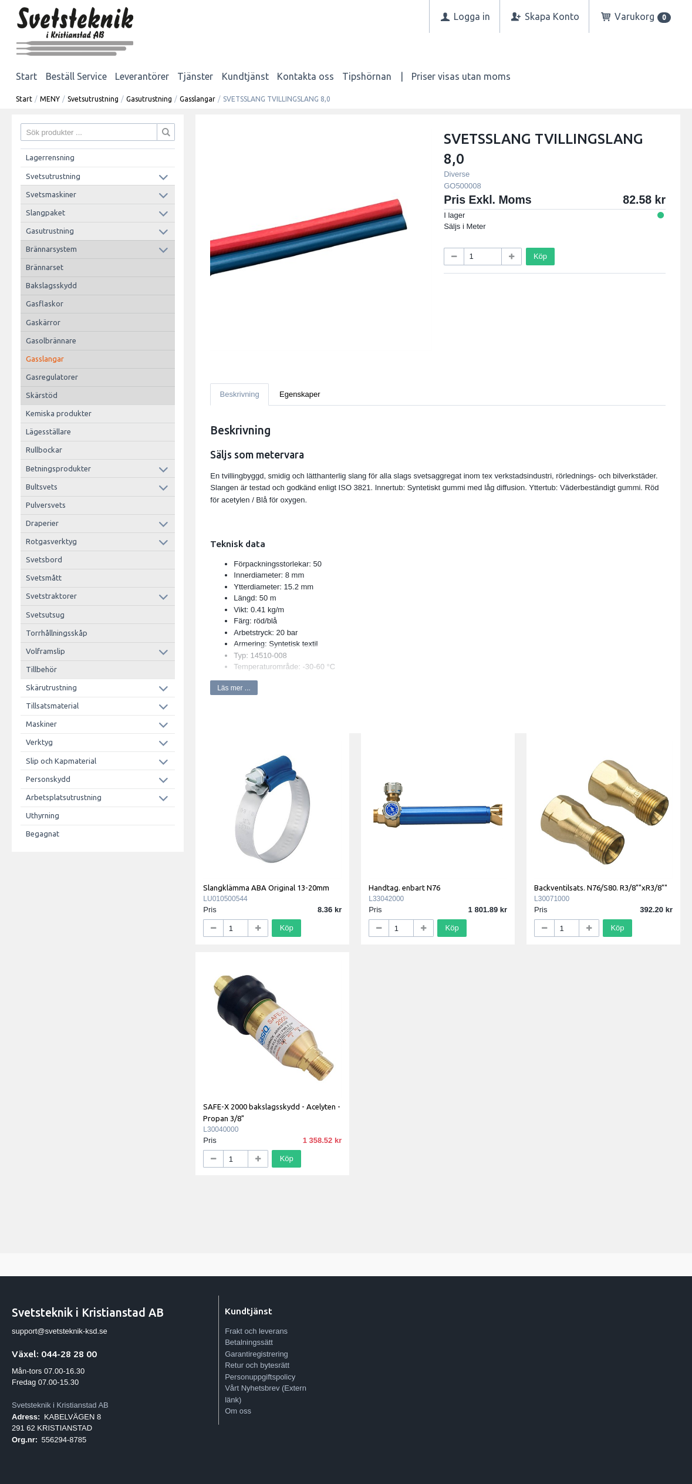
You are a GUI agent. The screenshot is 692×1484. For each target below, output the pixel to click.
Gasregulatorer (52, 377)
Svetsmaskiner (51, 194)
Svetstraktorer (51, 596)
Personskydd (48, 779)
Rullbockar (44, 450)
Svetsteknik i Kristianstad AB (60, 1405)
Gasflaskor (44, 303)
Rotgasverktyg (51, 541)
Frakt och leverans (256, 1331)
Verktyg (39, 742)
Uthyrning (42, 815)
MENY (50, 99)
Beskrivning (239, 394)
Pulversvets (46, 505)
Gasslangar (197, 99)
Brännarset (44, 267)
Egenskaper (299, 394)
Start (26, 76)
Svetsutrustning (93, 99)
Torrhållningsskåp (56, 633)
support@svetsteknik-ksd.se (59, 1331)
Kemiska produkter (59, 413)
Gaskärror (43, 322)
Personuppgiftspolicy (260, 1376)
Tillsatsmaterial (52, 705)
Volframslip (45, 651)
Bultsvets (42, 487)
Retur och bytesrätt (257, 1365)
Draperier (42, 523)
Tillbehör (41, 669)
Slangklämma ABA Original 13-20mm (266, 887)
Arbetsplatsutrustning (64, 797)
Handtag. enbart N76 (404, 887)
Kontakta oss (305, 76)
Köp (540, 256)
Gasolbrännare (51, 340)
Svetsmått (44, 578)
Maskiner (41, 724)
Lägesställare (48, 431)
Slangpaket (45, 212)
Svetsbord (44, 559)
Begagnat (42, 833)
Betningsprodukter (58, 468)
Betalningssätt (249, 1342)
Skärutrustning (51, 687)
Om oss (238, 1411)
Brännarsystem (51, 249)
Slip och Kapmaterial (61, 761)
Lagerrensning (50, 157)
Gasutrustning (149, 99)
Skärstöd (42, 395)
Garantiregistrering (256, 1354)
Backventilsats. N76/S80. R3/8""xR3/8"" (600, 887)
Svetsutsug (45, 615)
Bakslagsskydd (51, 285)
